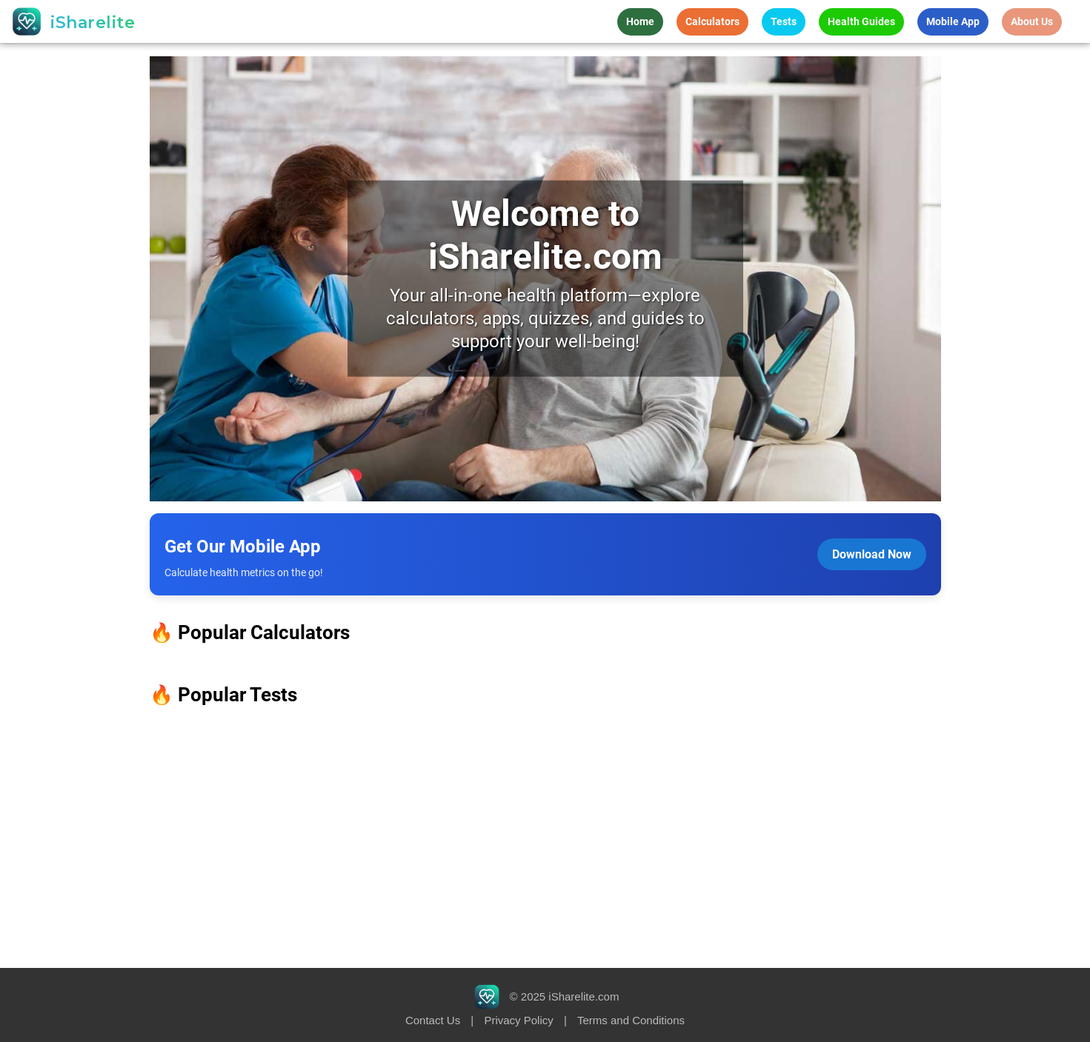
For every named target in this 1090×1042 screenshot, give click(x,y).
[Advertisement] (545, 837)
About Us (1032, 21)
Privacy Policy (518, 1020)
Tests (784, 21)
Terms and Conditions (631, 1020)
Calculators (712, 21)
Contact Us (432, 1020)
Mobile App (953, 21)
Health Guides (861, 21)
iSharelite (92, 23)
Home (640, 21)
